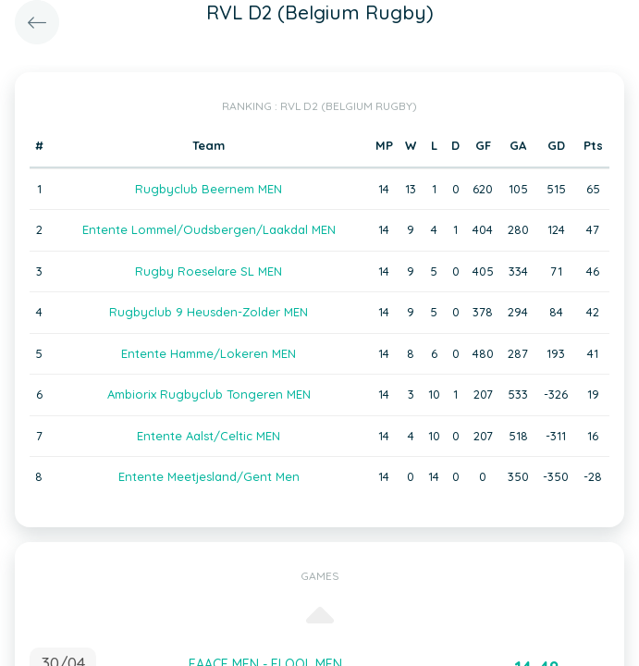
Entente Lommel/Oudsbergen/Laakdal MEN (209, 229)
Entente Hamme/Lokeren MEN (208, 353)
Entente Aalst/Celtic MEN (208, 435)
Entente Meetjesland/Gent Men (209, 476)
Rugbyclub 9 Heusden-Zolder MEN (208, 311)
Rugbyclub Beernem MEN (208, 188)
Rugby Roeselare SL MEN (208, 271)
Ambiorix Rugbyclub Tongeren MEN (209, 394)
